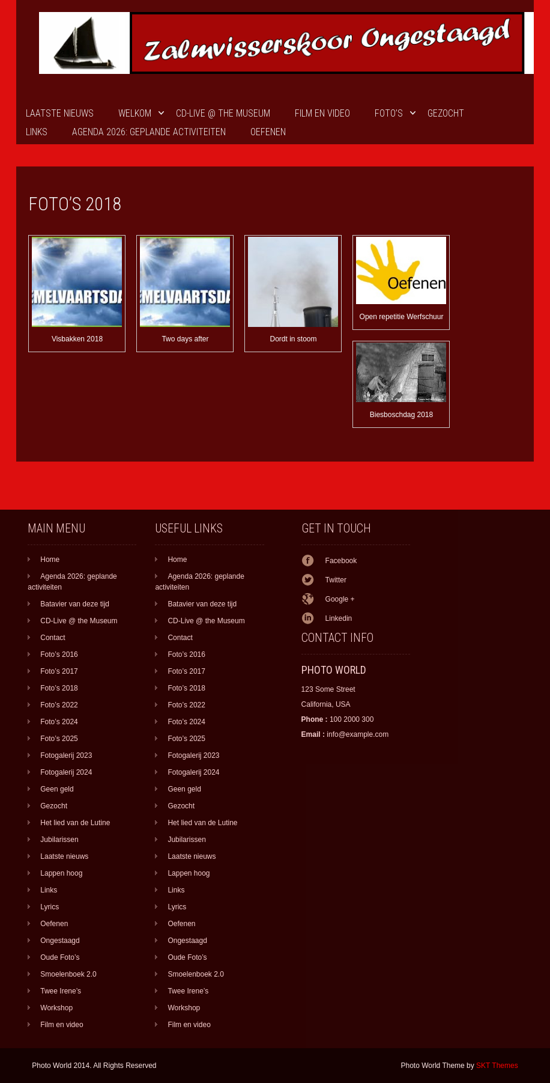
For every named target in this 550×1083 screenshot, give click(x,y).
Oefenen (268, 132)
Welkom (134, 113)
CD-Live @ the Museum (223, 113)
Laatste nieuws (60, 113)
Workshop (56, 1008)
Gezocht (446, 113)
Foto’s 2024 (59, 722)
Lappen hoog (61, 873)
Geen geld (56, 789)
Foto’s (389, 113)
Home (49, 559)
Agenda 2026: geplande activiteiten (149, 132)
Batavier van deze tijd (74, 604)
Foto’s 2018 (59, 688)
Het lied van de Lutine (75, 823)
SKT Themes (497, 1065)
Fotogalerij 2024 (66, 772)
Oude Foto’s (59, 957)
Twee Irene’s (60, 991)
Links (36, 132)
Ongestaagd (59, 940)
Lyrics (49, 907)
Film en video (322, 113)
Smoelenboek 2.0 (68, 974)
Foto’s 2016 (59, 654)
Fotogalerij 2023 (66, 755)
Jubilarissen (59, 839)
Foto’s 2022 (59, 705)
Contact (52, 637)
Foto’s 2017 (59, 671)
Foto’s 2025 (59, 738)
